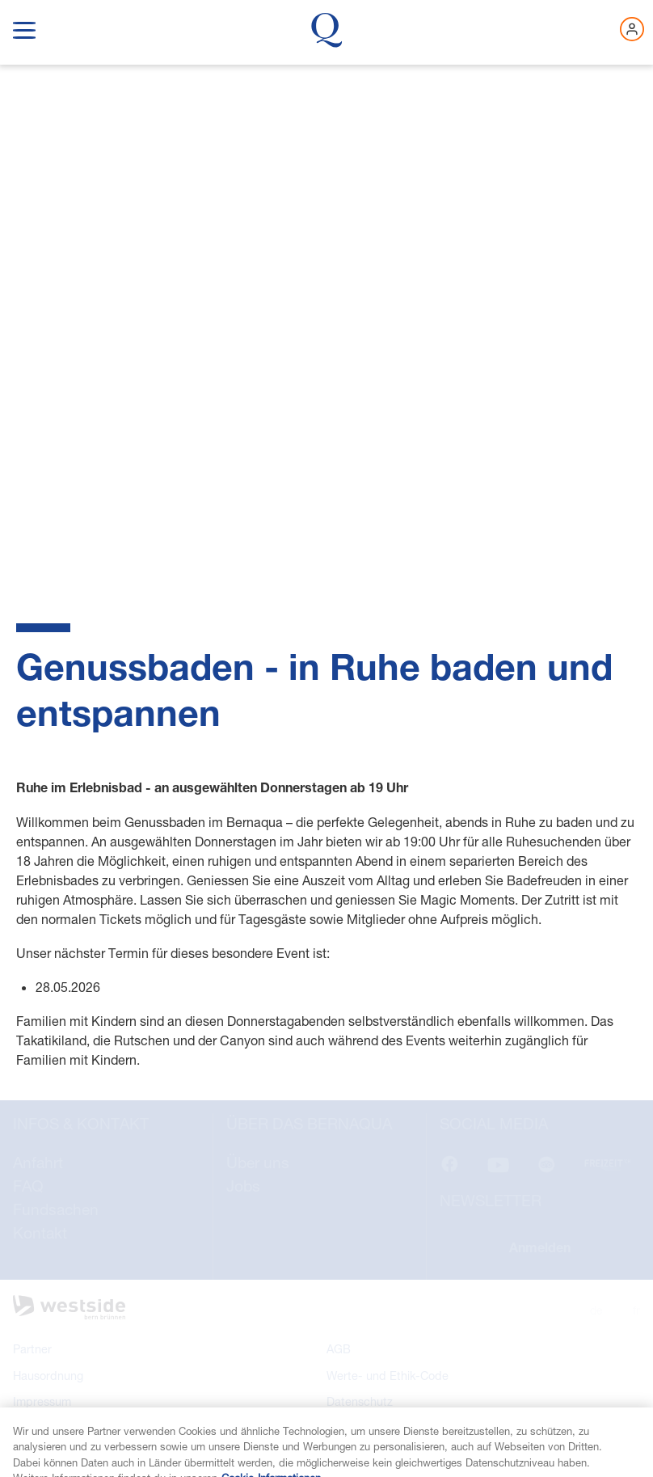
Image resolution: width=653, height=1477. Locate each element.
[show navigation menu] (24, 27)
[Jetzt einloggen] (632, 29)
